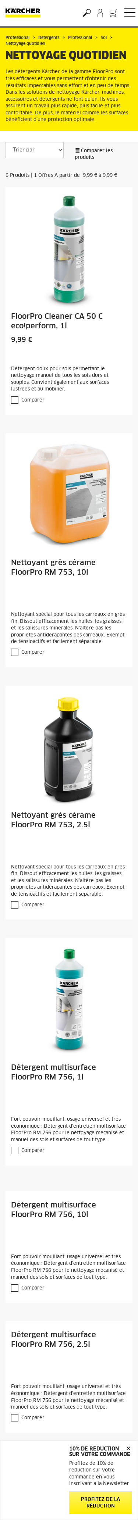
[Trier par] (35, 150)
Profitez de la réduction (100, 1503)
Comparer (33, 400)
